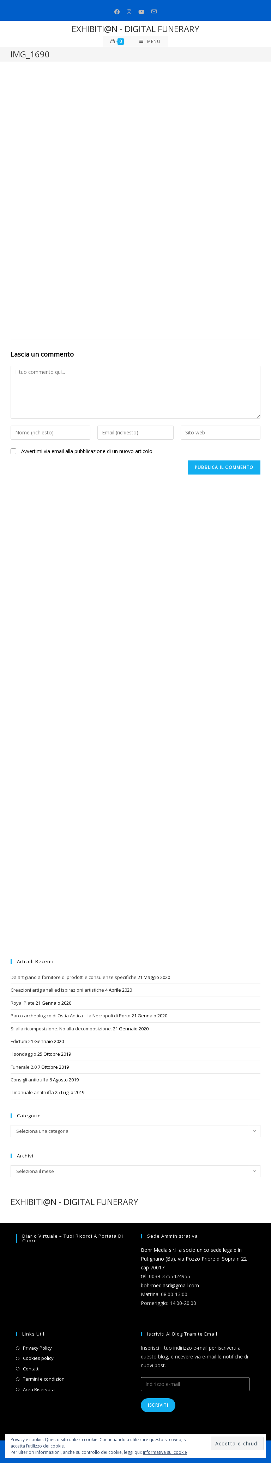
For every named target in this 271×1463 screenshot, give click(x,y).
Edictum (19, 1041)
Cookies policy (38, 1358)
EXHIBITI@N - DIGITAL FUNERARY (135, 28)
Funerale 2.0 (24, 1067)
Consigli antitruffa (29, 1079)
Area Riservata (39, 1389)
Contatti (31, 1368)
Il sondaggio (23, 1054)
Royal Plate (23, 1003)
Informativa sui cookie (165, 1452)
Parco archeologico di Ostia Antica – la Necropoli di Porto (71, 1015)
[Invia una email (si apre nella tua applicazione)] (154, 12)
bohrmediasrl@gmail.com (170, 1285)
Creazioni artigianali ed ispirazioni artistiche (57, 990)
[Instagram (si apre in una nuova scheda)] (129, 12)
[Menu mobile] (150, 41)
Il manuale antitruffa (32, 1092)
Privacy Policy (37, 1348)
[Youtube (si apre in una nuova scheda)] (141, 12)
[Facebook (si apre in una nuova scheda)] (117, 12)
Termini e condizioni (44, 1379)
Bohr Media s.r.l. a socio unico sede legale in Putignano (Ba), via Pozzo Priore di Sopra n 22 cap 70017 (194, 1259)
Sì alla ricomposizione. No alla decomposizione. (61, 1028)
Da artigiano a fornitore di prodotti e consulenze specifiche (74, 977)
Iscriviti (158, 1405)
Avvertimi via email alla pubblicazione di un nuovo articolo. (87, 451)
